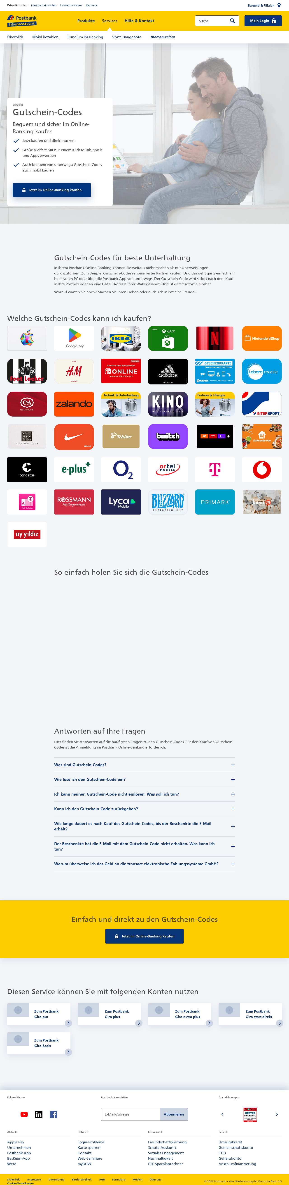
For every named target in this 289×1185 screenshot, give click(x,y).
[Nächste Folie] (277, 1114)
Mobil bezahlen (45, 37)
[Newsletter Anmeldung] (130, 1114)
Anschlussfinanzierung (237, 1164)
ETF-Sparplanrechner (165, 1164)
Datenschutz (57, 1179)
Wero (11, 1164)
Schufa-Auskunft (162, 1147)
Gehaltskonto (230, 1158)
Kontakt (84, 1153)
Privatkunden (17, 5)
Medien (138, 1179)
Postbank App (19, 1153)
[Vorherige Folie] (223, 1114)
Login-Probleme (91, 1142)
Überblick (15, 37)
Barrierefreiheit (82, 1179)
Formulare (119, 1179)
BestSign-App (18, 1158)
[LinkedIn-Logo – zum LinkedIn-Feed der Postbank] (38, 1114)
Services (109, 20)
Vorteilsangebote (126, 37)
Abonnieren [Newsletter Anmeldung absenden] (174, 1114)
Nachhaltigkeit (160, 1158)
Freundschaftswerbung (167, 1142)
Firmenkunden (71, 5)
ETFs (222, 1153)
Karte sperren (89, 1147)
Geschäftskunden (44, 5)
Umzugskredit (230, 1142)
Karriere (92, 5)
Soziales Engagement (166, 1153)
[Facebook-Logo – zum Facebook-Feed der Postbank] (53, 1114)
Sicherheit (14, 1179)
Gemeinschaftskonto (236, 1147)
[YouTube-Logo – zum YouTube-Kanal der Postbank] (24, 1114)
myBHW (84, 1164)
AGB (102, 1179)
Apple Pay (15, 1142)
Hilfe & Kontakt (139, 20)
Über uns (155, 1179)
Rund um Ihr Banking (85, 37)
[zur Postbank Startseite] (22, 21)
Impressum (34, 1179)
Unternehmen (19, 1147)
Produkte (86, 20)
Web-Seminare (90, 1158)
